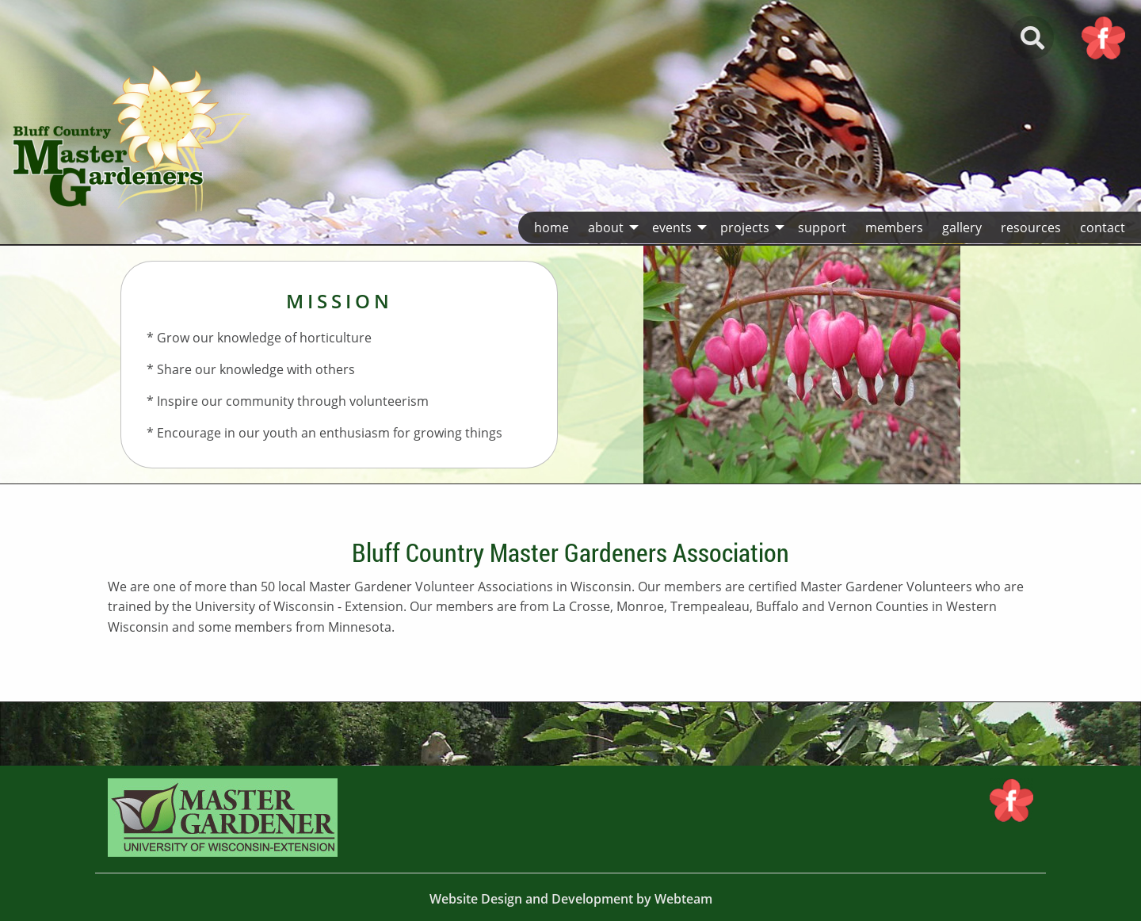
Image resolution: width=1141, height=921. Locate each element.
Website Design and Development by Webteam (570, 899)
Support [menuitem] (822, 227)
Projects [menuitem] (744, 227)
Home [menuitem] (551, 227)
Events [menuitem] (672, 227)
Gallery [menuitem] (962, 227)
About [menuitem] (606, 227)
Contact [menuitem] (1102, 227)
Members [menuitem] (894, 227)
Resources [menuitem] (1031, 227)
